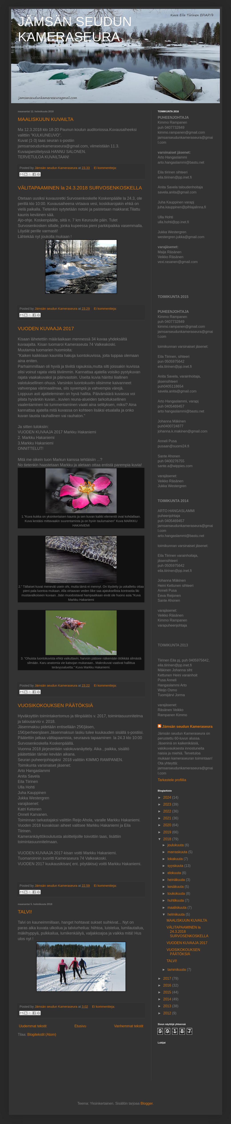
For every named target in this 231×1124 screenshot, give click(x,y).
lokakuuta (175, 859)
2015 (167, 992)
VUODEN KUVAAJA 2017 (46, 328)
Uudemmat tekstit (32, 1026)
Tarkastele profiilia (172, 780)
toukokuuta (176, 893)
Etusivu (80, 1026)
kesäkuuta (176, 887)
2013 (167, 1006)
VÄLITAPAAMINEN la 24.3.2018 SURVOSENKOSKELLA (80, 188)
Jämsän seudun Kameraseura (187, 726)
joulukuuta (176, 845)
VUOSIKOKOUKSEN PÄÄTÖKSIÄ (55, 705)
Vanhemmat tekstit (128, 1026)
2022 (167, 811)
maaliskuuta (177, 907)
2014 (167, 999)
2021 (167, 818)
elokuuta (174, 873)
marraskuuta (177, 852)
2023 (167, 804)
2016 (167, 985)
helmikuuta (176, 914)
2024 (167, 797)
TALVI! (25, 912)
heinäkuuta (176, 880)
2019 (167, 832)
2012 (167, 1013)
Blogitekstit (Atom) (41, 1034)
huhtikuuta (176, 900)
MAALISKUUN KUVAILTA (46, 119)
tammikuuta (177, 969)
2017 (167, 978)
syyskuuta (175, 866)
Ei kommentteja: (105, 168)
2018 (167, 839)
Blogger (147, 1103)
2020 (167, 825)
